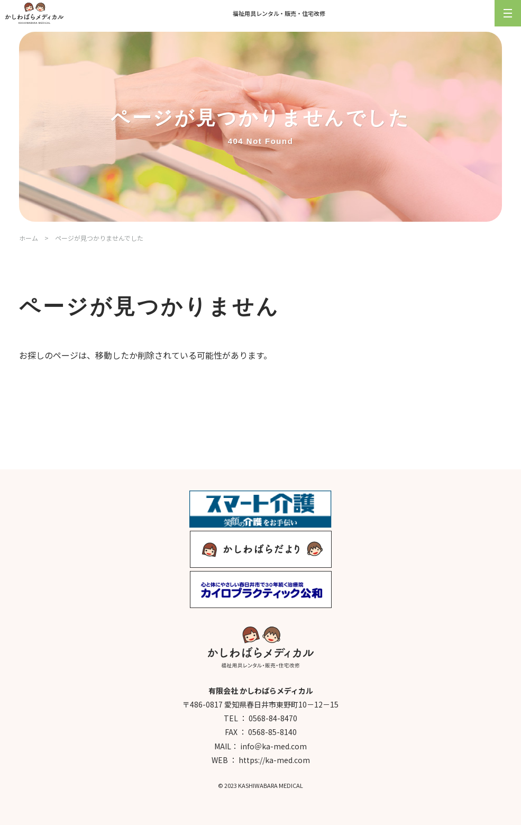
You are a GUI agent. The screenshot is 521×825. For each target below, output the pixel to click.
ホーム (28, 238)
